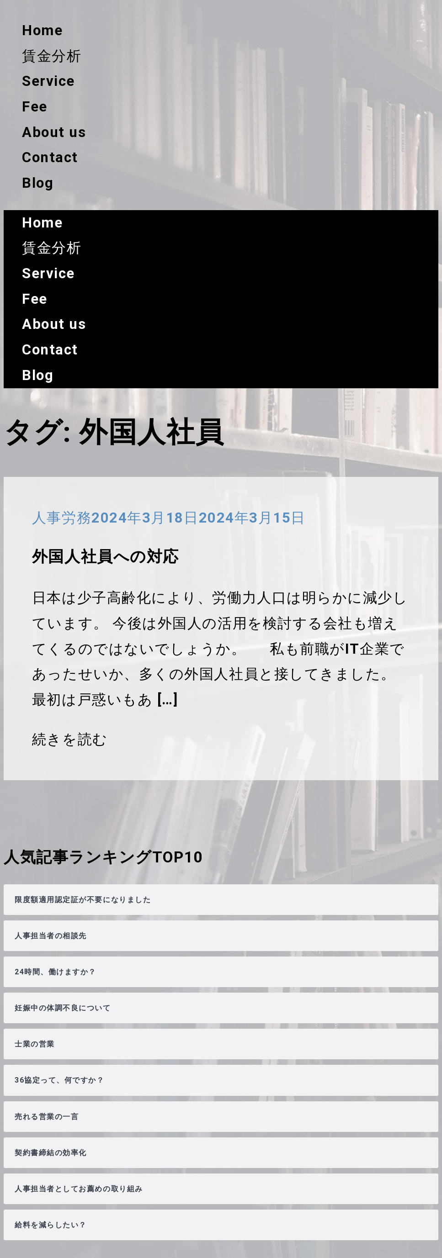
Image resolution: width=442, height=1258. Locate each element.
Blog (37, 182)
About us (54, 132)
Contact (50, 157)
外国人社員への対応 (105, 557)
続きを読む (70, 739)
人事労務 (61, 517)
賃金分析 (51, 56)
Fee (35, 106)
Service (48, 81)
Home (42, 30)
